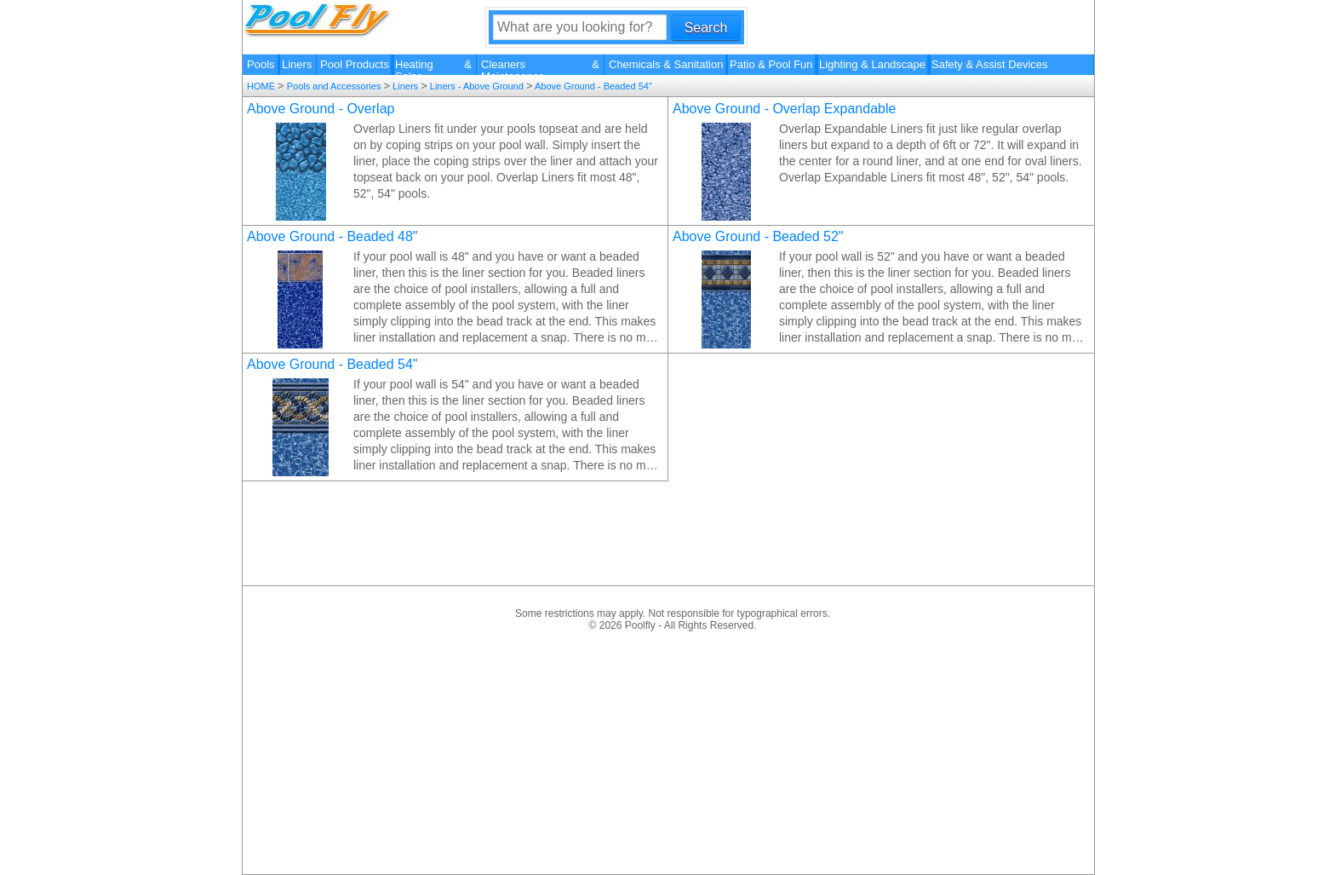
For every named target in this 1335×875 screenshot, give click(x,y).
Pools (261, 64)
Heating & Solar (433, 66)
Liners (297, 64)
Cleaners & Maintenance (540, 66)
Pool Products (354, 64)
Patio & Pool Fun (771, 64)
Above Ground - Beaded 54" (592, 86)
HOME (262, 86)
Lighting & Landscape (872, 64)
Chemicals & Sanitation (666, 64)
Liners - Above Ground (476, 86)
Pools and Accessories (334, 86)
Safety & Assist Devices (989, 64)
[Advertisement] (672, 750)
